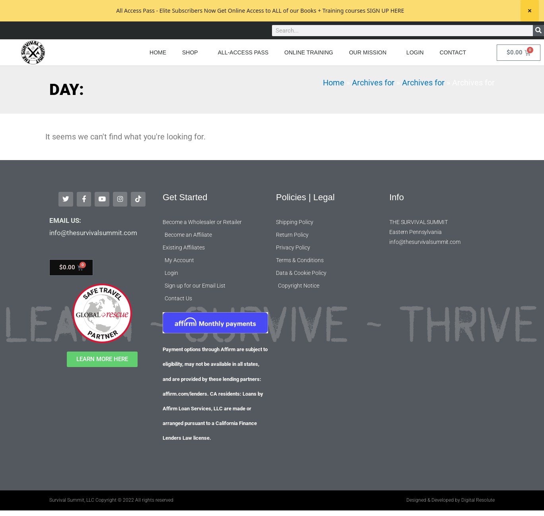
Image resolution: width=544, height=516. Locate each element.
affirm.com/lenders (185, 391)
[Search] (538, 30)
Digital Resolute (478, 498)
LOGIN (415, 52)
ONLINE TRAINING (308, 52)
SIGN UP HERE (385, 10)
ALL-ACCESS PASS (243, 52)
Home (333, 82)
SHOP (192, 52)
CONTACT (452, 52)
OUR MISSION (370, 52)
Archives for (373, 82)
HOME (158, 52)
